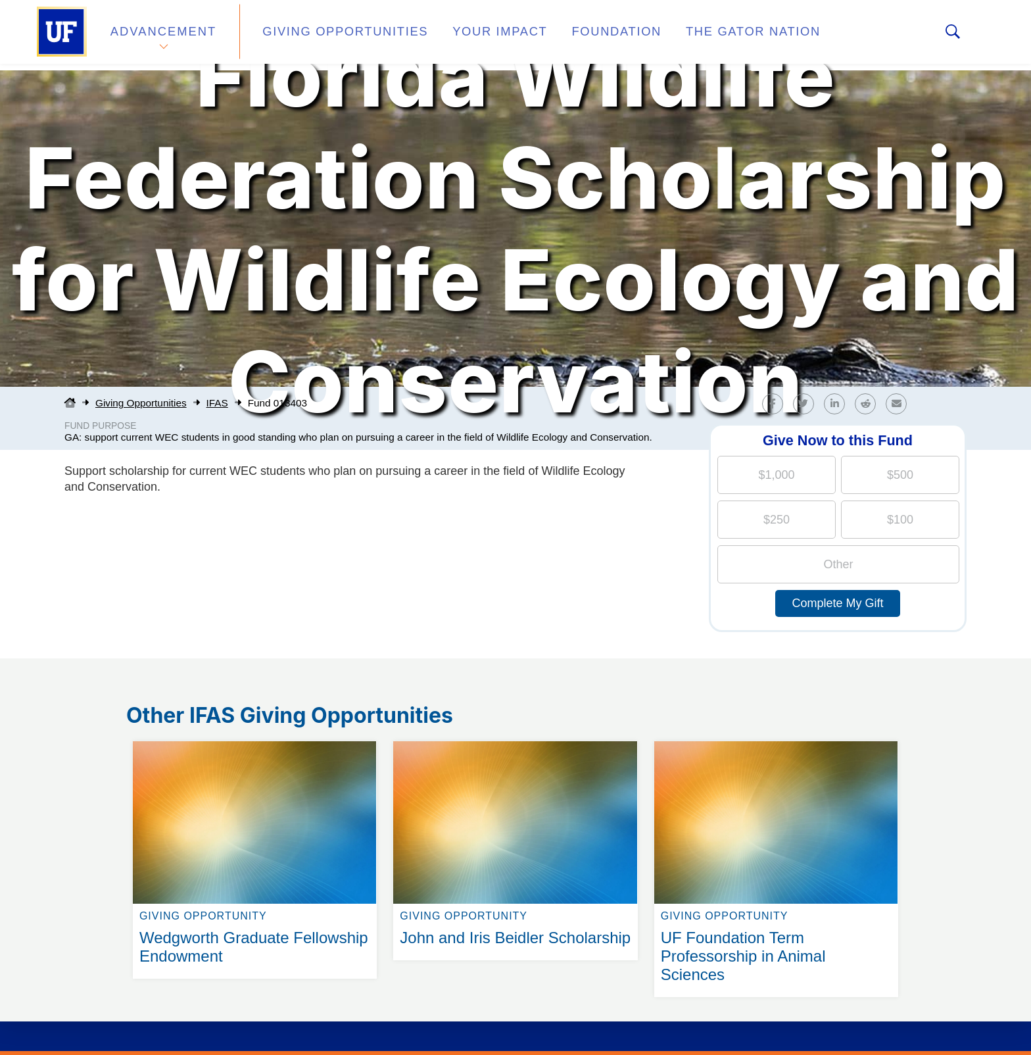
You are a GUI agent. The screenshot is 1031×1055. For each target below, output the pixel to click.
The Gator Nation (695, 35)
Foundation (572, 35)
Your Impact (466, 35)
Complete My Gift (837, 603)
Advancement (163, 35)
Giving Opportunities (328, 35)
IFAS (217, 402)
